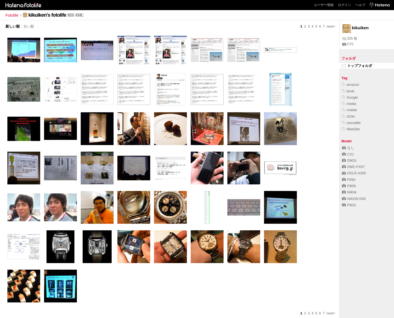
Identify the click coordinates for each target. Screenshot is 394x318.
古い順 (28, 26)
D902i (349, 160)
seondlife (351, 123)
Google (350, 97)
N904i (349, 192)
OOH (348, 116)
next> (330, 26)
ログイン (344, 5)
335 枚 (349, 38)
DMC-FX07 (353, 167)
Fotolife (11, 15)
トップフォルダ (357, 66)
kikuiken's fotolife (47, 15)
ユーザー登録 (324, 5)
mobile (349, 110)
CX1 (348, 44)
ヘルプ (360, 5)
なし (348, 148)
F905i (349, 186)
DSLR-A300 (354, 173)
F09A (349, 180)
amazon (350, 85)
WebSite (351, 129)
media (349, 104)
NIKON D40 (354, 199)
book (348, 91)
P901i (349, 205)
